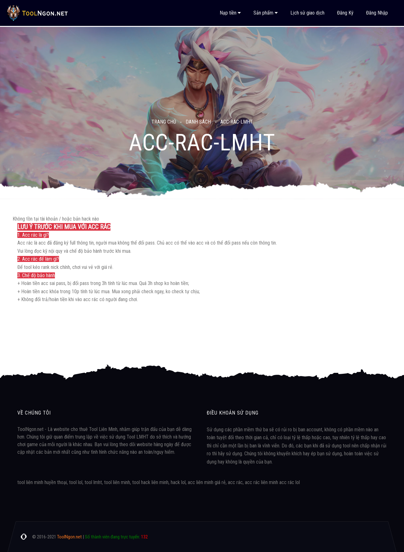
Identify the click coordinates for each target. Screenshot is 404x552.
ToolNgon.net (69, 537)
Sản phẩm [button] (265, 13)
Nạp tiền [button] (230, 13)
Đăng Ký (345, 13)
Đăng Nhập (377, 13)
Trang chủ (164, 122)
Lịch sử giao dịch (307, 13)
